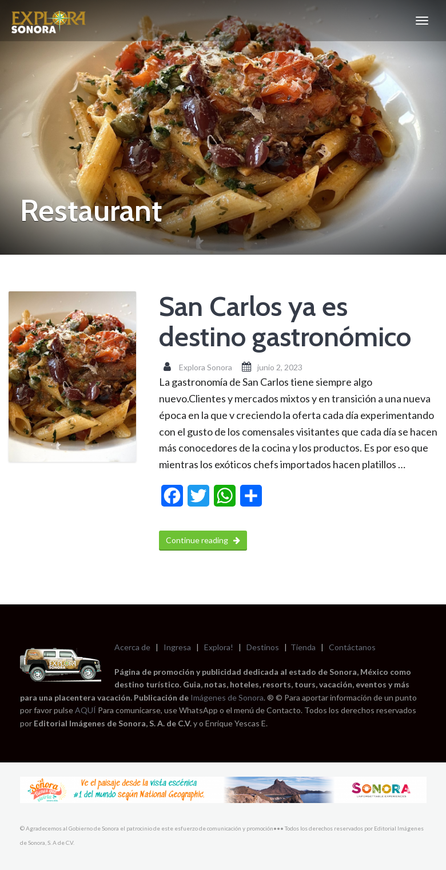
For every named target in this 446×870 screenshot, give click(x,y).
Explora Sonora (205, 367)
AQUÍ (86, 710)
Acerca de (132, 647)
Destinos (262, 647)
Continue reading (203, 540)
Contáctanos (352, 647)
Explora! (218, 647)
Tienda (303, 647)
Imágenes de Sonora (227, 697)
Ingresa (177, 647)
